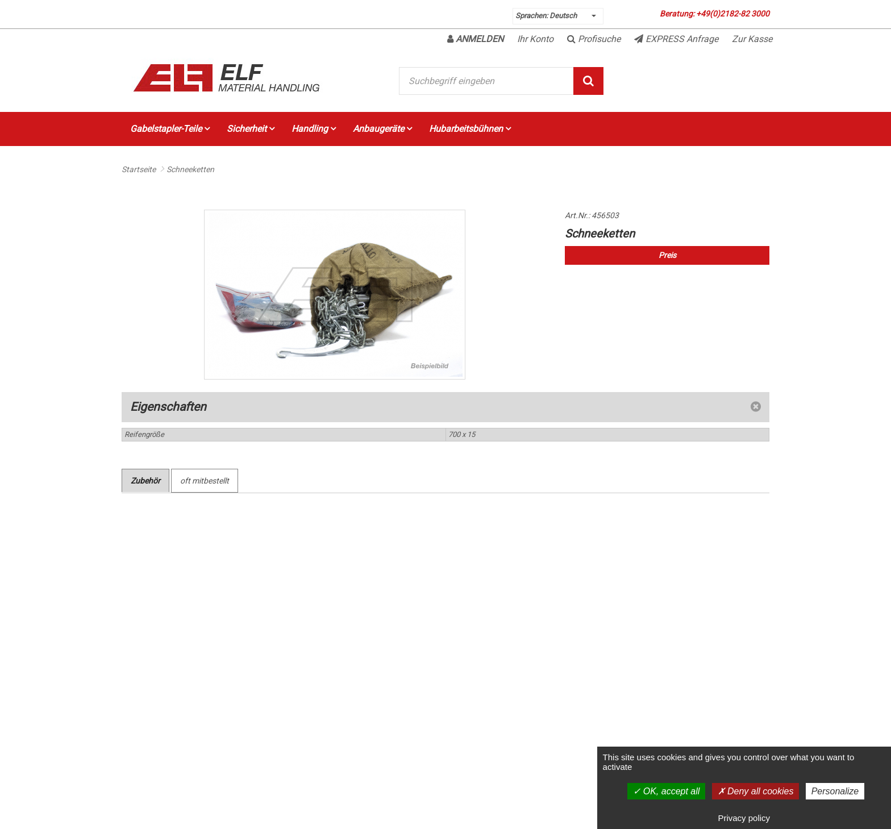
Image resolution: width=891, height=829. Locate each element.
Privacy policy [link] (744, 818)
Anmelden (475, 39)
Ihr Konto (535, 39)
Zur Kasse (752, 39)
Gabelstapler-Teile (170, 128)
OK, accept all (666, 791)
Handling (314, 128)
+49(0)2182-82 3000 (732, 13)
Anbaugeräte (382, 128)
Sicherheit (250, 128)
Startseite (139, 169)
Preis (667, 255)
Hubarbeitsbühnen (470, 128)
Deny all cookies (756, 791)
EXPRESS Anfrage (676, 39)
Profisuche (594, 39)
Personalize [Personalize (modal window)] (835, 791)
